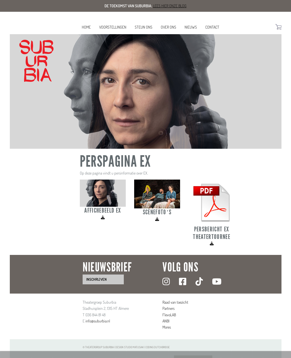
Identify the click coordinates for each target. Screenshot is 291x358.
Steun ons (143, 27)
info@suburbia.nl (97, 321)
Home (86, 27)
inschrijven (96, 279)
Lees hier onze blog (170, 5)
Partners (168, 308)
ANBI (165, 321)
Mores (166, 327)
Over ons (168, 27)
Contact (212, 27)
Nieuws (191, 27)
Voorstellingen (112, 27)
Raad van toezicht (175, 302)
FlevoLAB (169, 314)
